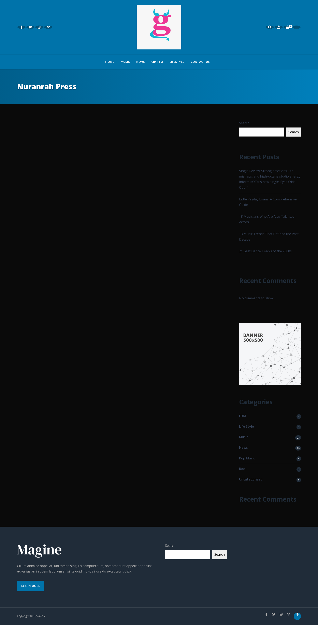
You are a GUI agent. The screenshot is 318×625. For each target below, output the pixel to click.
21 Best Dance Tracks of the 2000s (265, 251)
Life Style (246, 426)
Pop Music (247, 458)
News (140, 62)
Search (244, 123)
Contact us (200, 62)
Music (125, 62)
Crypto (157, 62)
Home (109, 62)
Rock (243, 469)
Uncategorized (250, 479)
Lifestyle (177, 62)
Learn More (30, 586)
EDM (242, 416)
